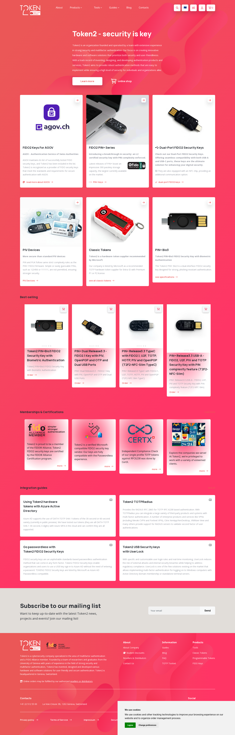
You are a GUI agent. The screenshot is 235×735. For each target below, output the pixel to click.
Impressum (91, 719)
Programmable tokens (204, 658)
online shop (121, 81)
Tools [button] (98, 7)
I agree (130, 725)
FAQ (164, 658)
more (61, 465)
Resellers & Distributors (134, 658)
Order (32, 374)
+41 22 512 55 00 (28, 704)
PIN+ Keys (97, 182)
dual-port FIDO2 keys (169, 182)
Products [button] (76, 7)
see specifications (166, 277)
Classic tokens (200, 652)
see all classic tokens (101, 280)
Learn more (87, 81)
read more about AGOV (38, 182)
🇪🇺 (185, 7)
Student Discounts (133, 652)
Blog (129, 7)
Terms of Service (61, 719)
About (59, 7)
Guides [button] (114, 7)
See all (211, 487)
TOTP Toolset (169, 663)
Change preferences (147, 725)
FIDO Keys (198, 663)
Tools (195, 647)
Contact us (128, 663)
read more (209, 412)
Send (207, 610)
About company (131, 647)
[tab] (44, 346)
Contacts (144, 7)
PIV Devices (30, 280)
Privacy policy (29, 719)
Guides (165, 647)
